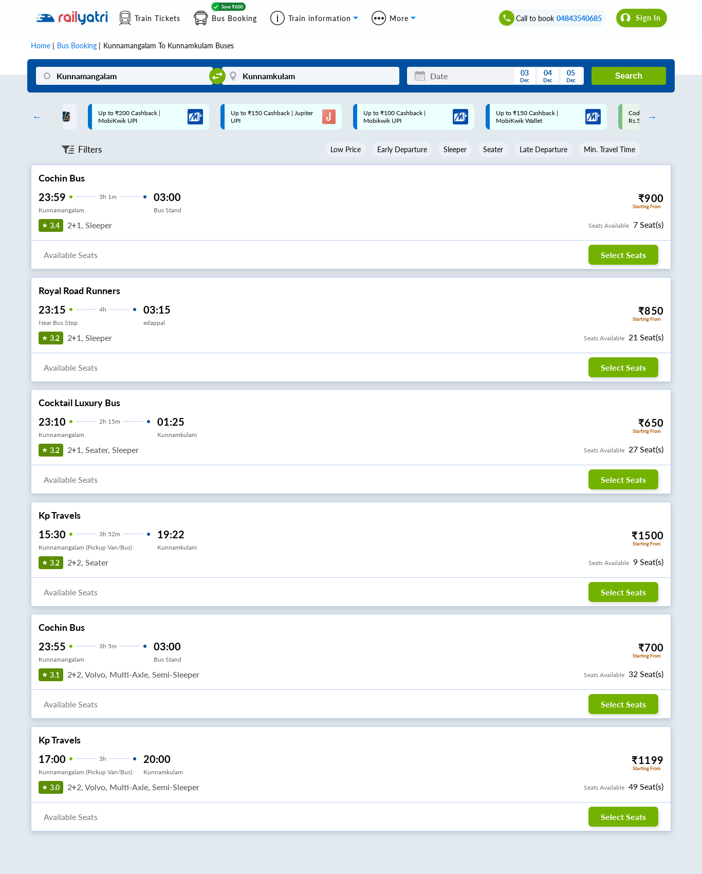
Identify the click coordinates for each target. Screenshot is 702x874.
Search (628, 75)
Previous (34, 117)
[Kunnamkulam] (310, 76)
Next (649, 117)
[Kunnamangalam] (124, 76)
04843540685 (579, 18)
